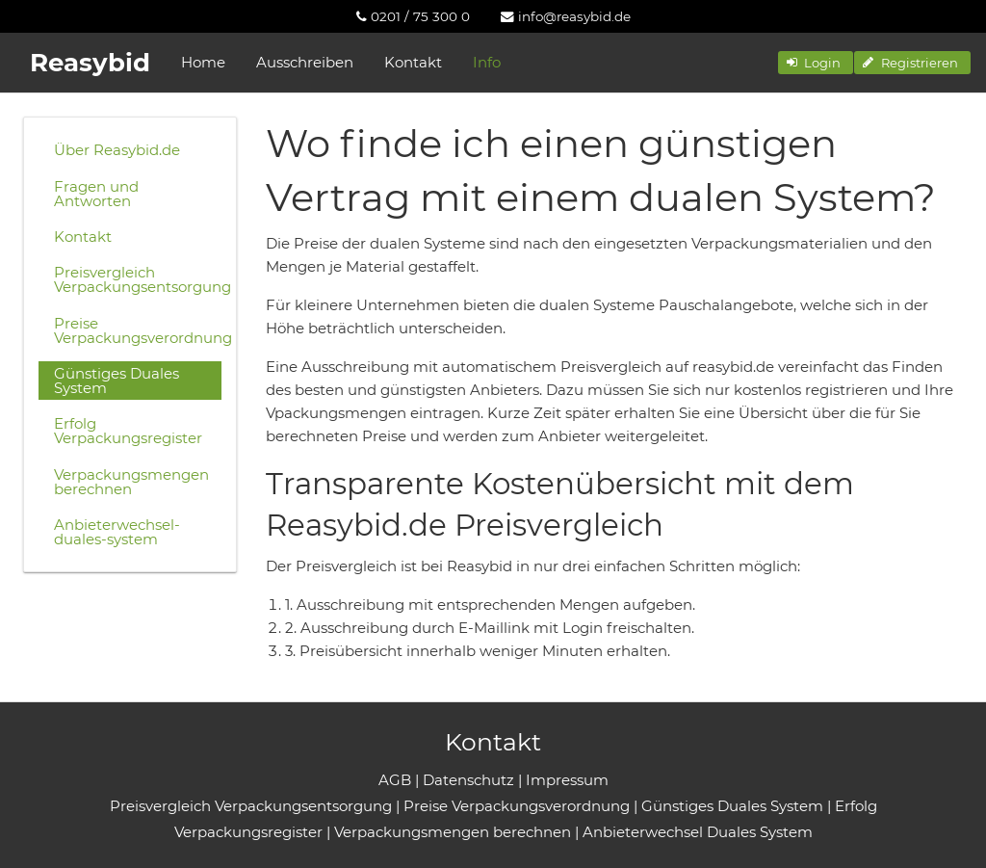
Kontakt (413, 62)
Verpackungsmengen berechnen (131, 481)
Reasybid (90, 62)
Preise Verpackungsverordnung (137, 330)
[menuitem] (413, 16)
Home (203, 62)
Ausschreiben (304, 62)
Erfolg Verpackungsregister (128, 430)
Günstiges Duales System (116, 380)
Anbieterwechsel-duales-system (117, 531)
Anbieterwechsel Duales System (698, 832)
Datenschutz (468, 780)
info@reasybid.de (566, 16)
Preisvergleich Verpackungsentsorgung (137, 279)
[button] (815, 62)
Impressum (567, 780)
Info (487, 62)
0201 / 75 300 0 (413, 16)
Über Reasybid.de (117, 150)
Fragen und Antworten (96, 193)
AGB (394, 780)
